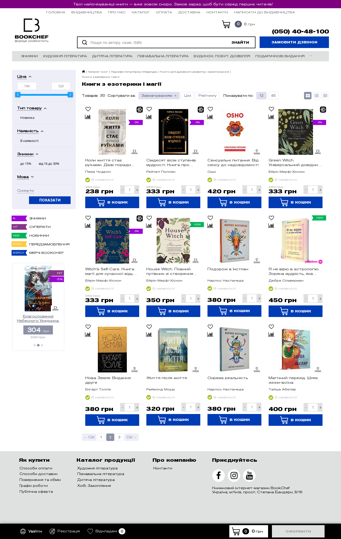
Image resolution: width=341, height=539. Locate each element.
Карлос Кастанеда (225, 280)
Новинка (27, 117)
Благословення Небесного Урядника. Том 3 (38, 318)
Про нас (117, 12)
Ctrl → (131, 437)
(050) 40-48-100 (300, 31)
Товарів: (90, 95)
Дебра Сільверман (286, 280)
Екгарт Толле (98, 389)
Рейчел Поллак (160, 172)
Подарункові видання (280, 56)
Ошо (211, 172)
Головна (55, 12)
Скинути (25, 191)
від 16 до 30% (49, 163)
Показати (50, 200)
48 (273, 95)
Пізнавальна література (162, 56)
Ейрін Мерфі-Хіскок (287, 172)
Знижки (29, 56)
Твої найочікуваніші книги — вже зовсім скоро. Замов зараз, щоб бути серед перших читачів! (173, 4)
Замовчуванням (156, 95)
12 (261, 95)
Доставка (189, 12)
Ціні (187, 95)
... (311, 55)
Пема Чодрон (98, 172)
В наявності (29, 140)
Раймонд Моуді (160, 389)
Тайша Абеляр (282, 389)
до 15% (25, 163)
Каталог (141, 12)
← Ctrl (89, 437)
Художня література (65, 56)
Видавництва (86, 12)
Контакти (217, 12)
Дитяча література (112, 56)
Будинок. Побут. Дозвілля (222, 56)
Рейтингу (207, 95)
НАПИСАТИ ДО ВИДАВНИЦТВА (264, 12)
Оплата (164, 12)
